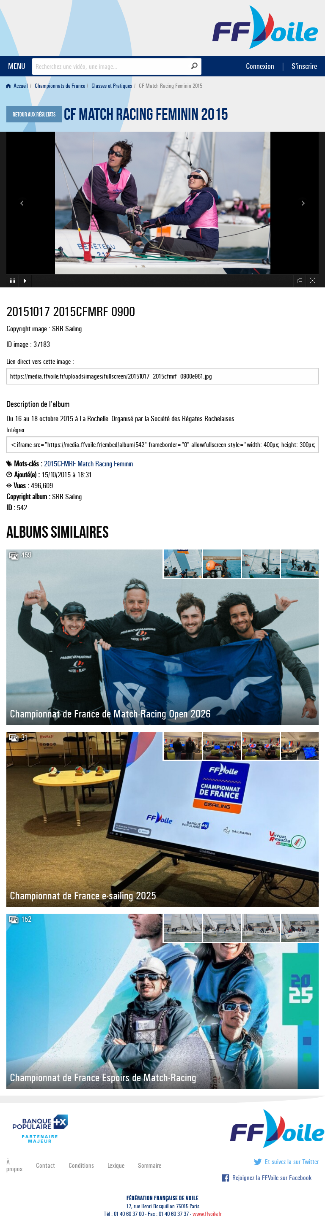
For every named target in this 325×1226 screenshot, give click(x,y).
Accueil (17, 85)
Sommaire (149, 1165)
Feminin (123, 464)
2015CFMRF (60, 464)
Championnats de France (60, 85)
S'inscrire (304, 66)
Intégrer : (162, 439)
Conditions (81, 1165)
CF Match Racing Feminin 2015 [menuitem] (170, 85)
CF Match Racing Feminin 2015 (146, 116)
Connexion (260, 66)
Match (85, 464)
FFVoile (265, 26)
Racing (103, 464)
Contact (45, 1165)
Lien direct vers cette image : (162, 370)
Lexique (115, 1165)
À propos (14, 1165)
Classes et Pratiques (111, 85)
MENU (16, 66)
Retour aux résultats (34, 115)
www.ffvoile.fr (207, 1214)
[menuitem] (18, 85)
